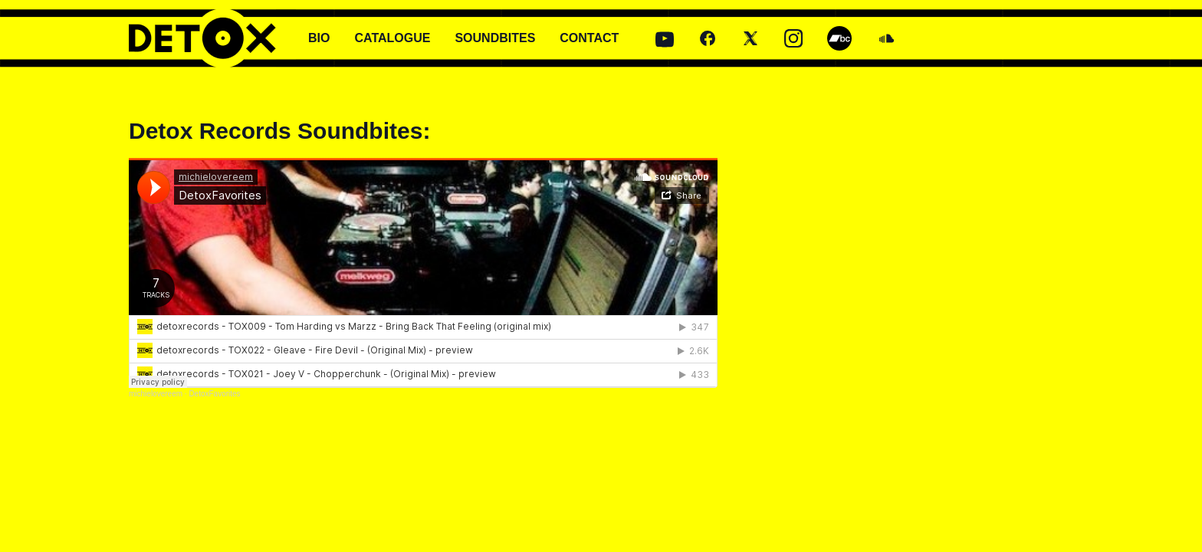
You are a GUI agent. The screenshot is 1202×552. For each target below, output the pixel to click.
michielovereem (155, 393)
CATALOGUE (392, 37)
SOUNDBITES (495, 37)
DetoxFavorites (214, 393)
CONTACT (589, 37)
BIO (319, 37)
